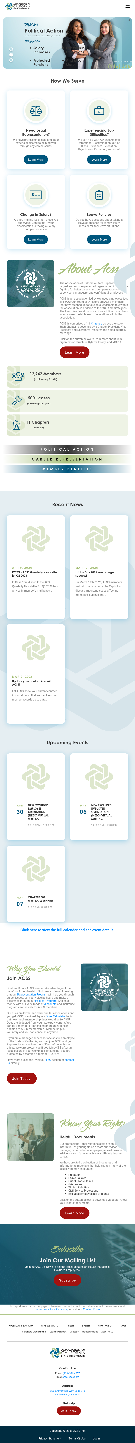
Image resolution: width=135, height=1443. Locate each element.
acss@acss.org (70, 1377)
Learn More (36, 159)
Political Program (46, 1001)
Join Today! (21, 1078)
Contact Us (105, 1325)
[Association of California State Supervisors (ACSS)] (67, 1352)
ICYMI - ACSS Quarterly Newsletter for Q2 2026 (35, 573)
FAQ (48, 1060)
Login (96, 1438)
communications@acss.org (52, 1309)
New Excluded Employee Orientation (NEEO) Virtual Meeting (38, 812)
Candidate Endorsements (34, 1331)
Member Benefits (90, 1331)
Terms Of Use (77, 1438)
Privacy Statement (49, 1438)
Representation (50, 1325)
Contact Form (91, 1309)
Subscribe (67, 1280)
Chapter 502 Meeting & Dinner (40, 899)
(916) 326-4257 (71, 1373)
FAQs (123, 1325)
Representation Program (32, 994)
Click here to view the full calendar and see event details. (67, 929)
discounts (50, 1004)
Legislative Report (58, 1331)
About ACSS (107, 1331)
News (71, 1325)
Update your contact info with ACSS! (32, 682)
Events (86, 1325)
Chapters (96, 323)
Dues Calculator (56, 1016)
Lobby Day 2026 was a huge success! (94, 573)
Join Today (68, 1411)
